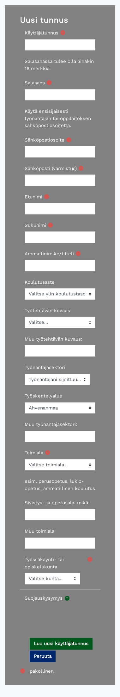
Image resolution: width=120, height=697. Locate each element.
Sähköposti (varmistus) (51, 168)
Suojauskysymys (44, 598)
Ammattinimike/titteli (49, 254)
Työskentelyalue (43, 396)
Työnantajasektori (45, 367)
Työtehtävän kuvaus (47, 310)
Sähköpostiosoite (44, 140)
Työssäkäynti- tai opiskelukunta (44, 563)
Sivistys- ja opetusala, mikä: (57, 503)
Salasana (35, 83)
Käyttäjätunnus (41, 33)
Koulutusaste (40, 282)
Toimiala (34, 453)
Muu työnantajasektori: (51, 424)
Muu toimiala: (40, 531)
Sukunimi (35, 225)
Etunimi (33, 197)
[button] (67, 599)
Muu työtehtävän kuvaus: (53, 339)
